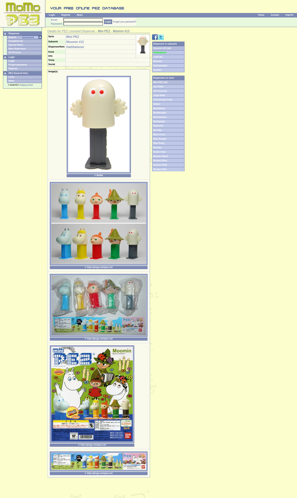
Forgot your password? (124, 21)
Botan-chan (159, 152)
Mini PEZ (104, 31)
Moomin (157, 61)
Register (65, 15)
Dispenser (14, 33)
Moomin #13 (121, 31)
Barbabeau (159, 108)
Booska (157, 147)
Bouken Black (160, 156)
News (80, 15)
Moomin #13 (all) (162, 48)
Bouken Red (159, 169)
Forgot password (18, 64)
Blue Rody (158, 143)
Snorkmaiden (160, 65)
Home (261, 15)
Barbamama (159, 117)
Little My (158, 57)
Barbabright (159, 112)
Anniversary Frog (162, 99)
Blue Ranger (160, 139)
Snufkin (157, 70)
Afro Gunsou (160, 91)
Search (12, 37)
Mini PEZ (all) (160, 82)
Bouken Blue (160, 160)
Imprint (289, 15)
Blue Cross (159, 134)
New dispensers (17, 48)
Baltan (156, 104)
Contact (275, 15)
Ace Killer (158, 86)
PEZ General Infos (18, 73)
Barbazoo (158, 125)
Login (52, 15)
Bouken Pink (160, 165)
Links (11, 77)
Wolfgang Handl (26, 85)
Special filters (16, 45)
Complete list (16, 41)
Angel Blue (159, 95)
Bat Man (157, 130)
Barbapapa (159, 121)
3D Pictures (15, 52)
